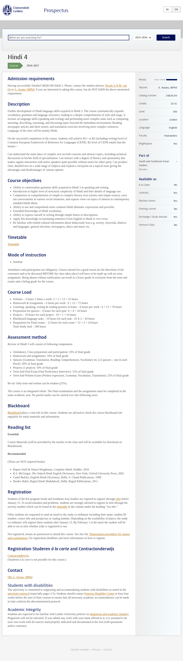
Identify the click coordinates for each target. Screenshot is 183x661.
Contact (108, 649)
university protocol (18, 593)
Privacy (96, 649)
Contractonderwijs (18, 555)
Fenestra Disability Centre (99, 593)
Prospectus (56, 10)
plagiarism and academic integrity (109, 614)
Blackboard (14, 412)
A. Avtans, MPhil (24, 89)
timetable (62, 506)
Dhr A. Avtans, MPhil (20, 577)
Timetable (13, 244)
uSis (118, 498)
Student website (80, 649)
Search (166, 37)
